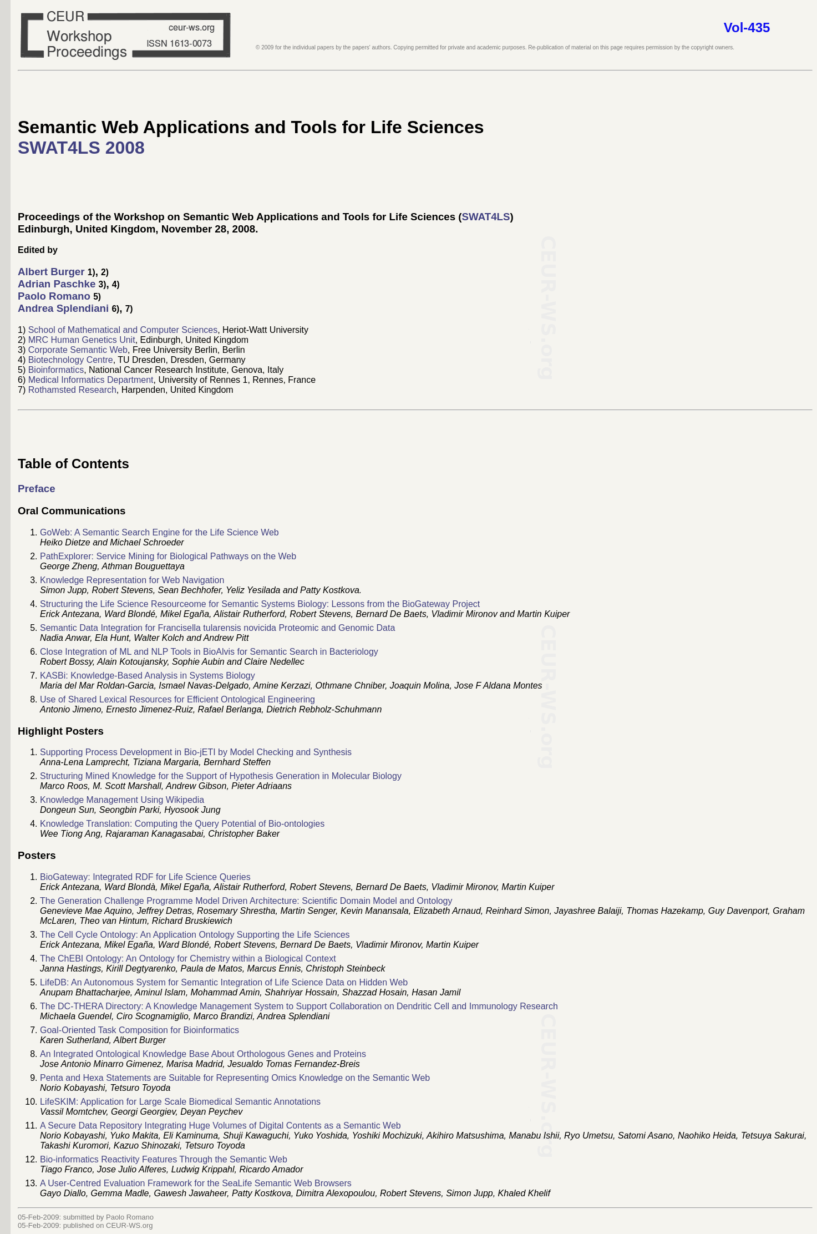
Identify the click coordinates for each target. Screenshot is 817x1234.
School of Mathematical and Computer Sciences (123, 330)
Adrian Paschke (56, 284)
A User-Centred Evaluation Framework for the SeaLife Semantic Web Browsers (196, 1183)
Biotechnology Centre (70, 360)
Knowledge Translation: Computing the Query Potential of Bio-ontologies (182, 823)
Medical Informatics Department (91, 380)
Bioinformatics (56, 370)
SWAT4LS (486, 216)
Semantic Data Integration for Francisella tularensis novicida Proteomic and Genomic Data (217, 628)
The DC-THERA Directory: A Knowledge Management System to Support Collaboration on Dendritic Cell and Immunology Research (299, 1006)
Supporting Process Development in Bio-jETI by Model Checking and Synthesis (196, 752)
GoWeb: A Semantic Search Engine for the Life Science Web (159, 532)
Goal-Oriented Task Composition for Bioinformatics (139, 1030)
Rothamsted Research (72, 390)
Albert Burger (51, 271)
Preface (36, 488)
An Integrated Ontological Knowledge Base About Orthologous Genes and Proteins (203, 1054)
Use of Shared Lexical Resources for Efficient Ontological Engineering (177, 699)
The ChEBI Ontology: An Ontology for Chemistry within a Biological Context (188, 958)
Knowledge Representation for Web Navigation (132, 580)
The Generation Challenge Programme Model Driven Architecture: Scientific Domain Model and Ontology (246, 901)
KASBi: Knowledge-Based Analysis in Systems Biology (147, 675)
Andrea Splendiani (63, 308)
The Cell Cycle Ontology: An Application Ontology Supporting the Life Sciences (195, 934)
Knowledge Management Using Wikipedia (122, 800)
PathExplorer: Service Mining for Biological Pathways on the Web (168, 556)
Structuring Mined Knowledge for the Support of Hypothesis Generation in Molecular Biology (221, 776)
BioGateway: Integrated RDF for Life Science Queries (145, 877)
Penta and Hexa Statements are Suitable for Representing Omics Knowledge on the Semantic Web (235, 1078)
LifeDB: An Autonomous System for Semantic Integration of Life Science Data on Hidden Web (224, 982)
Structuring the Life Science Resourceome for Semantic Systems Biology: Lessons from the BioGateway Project (260, 604)
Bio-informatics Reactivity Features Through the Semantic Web (163, 1159)
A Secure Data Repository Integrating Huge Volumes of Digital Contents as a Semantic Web (220, 1125)
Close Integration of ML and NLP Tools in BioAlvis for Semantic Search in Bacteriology (209, 651)
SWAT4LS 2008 (81, 148)
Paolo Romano (54, 296)
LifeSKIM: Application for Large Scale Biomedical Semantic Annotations (180, 1101)
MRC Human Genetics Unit (81, 340)
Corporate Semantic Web (78, 350)
